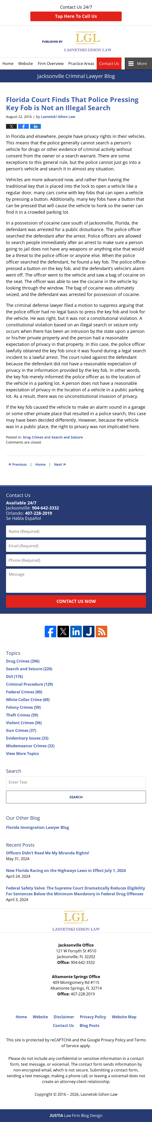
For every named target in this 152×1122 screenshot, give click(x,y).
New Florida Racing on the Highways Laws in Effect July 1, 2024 (66, 870)
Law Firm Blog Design (76, 1115)
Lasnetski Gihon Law (99, 1094)
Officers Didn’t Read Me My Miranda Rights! (47, 853)
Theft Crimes (22, 715)
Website (25, 63)
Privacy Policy (93, 1016)
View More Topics (22, 753)
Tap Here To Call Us (76, 16)
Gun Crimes (21, 730)
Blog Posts (89, 1025)
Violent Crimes (24, 722)
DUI (14, 676)
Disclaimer (64, 1016)
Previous (17, 464)
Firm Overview (50, 63)
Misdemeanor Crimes (30, 745)
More (142, 63)
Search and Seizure (67, 437)
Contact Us (109, 63)
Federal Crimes (24, 692)
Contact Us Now (76, 601)
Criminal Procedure (29, 684)
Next (60, 464)
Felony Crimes (23, 707)
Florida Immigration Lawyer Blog (37, 827)
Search (76, 797)
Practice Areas (81, 63)
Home (7, 63)
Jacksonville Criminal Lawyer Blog (76, 42)
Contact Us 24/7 (75, 12)
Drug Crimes (33, 437)
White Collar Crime (28, 699)
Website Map (124, 1016)
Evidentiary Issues (27, 738)
